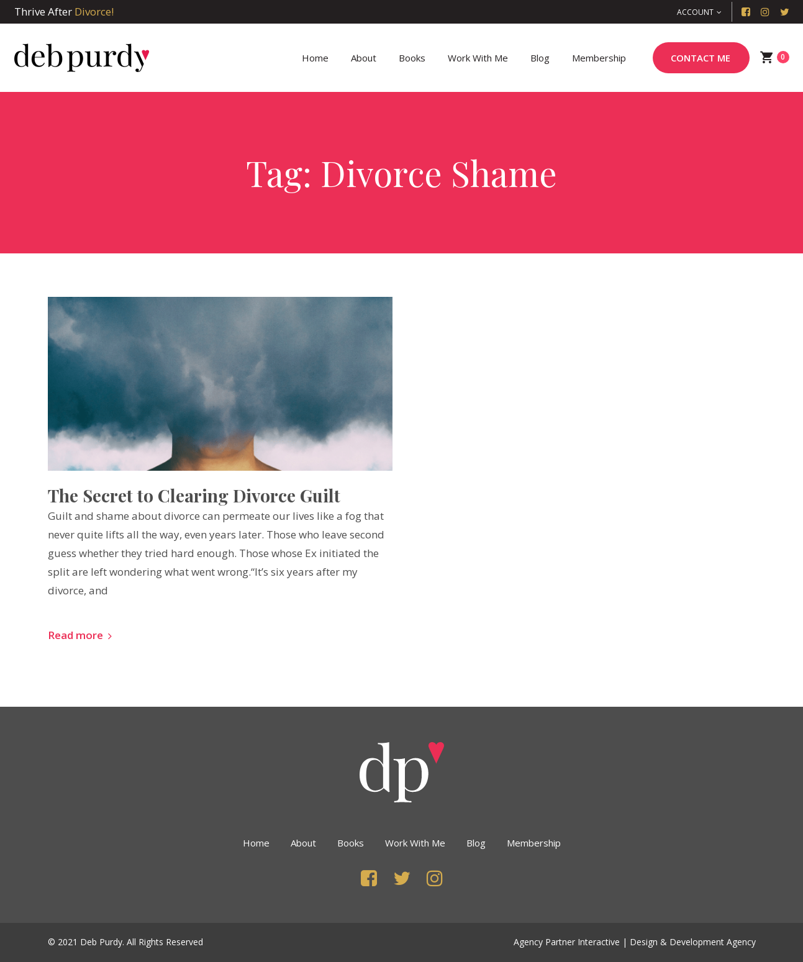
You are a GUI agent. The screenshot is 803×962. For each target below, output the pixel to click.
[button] (699, 12)
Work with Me (415, 843)
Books (350, 843)
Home (256, 843)
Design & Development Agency (693, 942)
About (303, 843)
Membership (534, 843)
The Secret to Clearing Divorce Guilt (194, 495)
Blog (476, 843)
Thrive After (64, 11)
